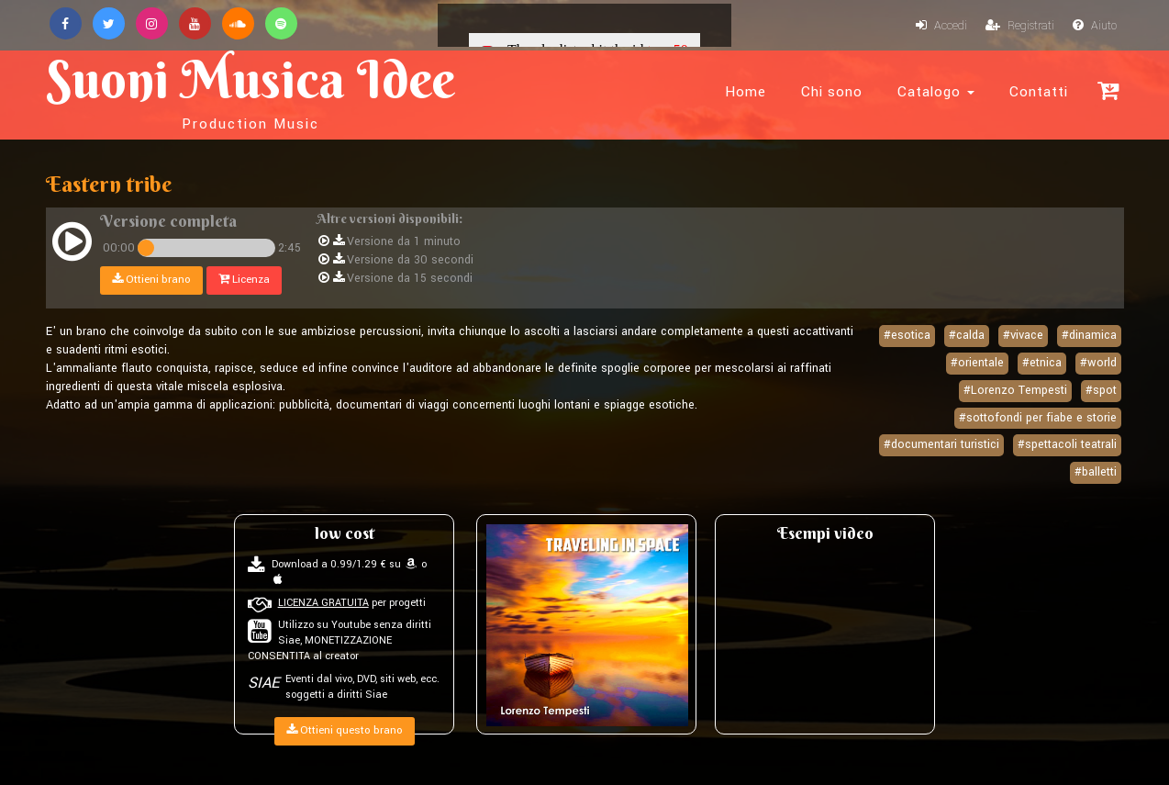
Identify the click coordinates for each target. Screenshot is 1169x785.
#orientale (977, 362)
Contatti (1038, 92)
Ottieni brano (151, 279)
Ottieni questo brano (344, 730)
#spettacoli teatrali (1067, 444)
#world (1098, 362)
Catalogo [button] (935, 92)
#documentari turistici (941, 444)
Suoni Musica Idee (250, 90)
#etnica (1042, 362)
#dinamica (1089, 335)
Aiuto (1095, 25)
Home (745, 92)
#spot (1101, 390)
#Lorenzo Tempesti (1015, 390)
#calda (967, 335)
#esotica (907, 335)
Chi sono (832, 92)
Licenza (244, 279)
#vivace (1023, 335)
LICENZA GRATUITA (323, 603)
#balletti (1095, 472)
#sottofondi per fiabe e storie (1038, 417)
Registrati (1019, 25)
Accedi (941, 25)
